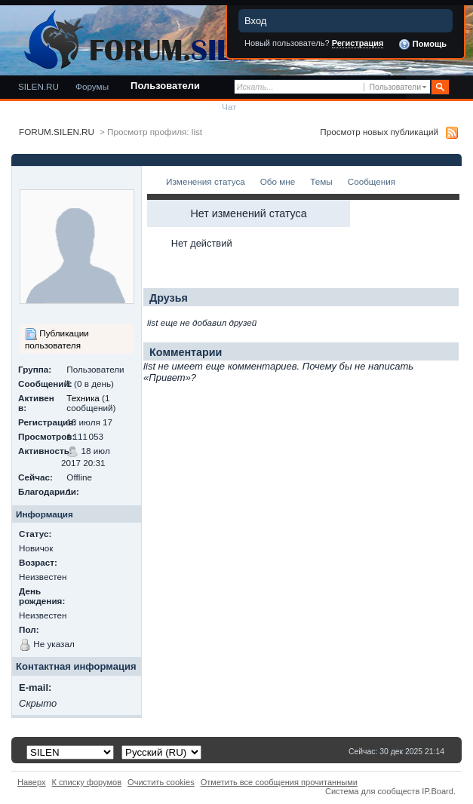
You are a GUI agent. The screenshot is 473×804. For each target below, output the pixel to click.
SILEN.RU (38, 86)
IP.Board (437, 791)
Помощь (422, 44)
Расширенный (459, 87)
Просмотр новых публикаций (379, 132)
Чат (229, 107)
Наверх (31, 782)
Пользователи (165, 85)
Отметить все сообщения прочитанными (279, 782)
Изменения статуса (205, 181)
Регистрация (358, 43)
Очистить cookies (161, 782)
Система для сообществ (372, 791)
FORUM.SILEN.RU (56, 132)
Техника (82, 398)
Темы (321, 181)
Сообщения (371, 181)
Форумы (92, 86)
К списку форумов (87, 782)
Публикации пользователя (57, 339)
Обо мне (278, 181)
